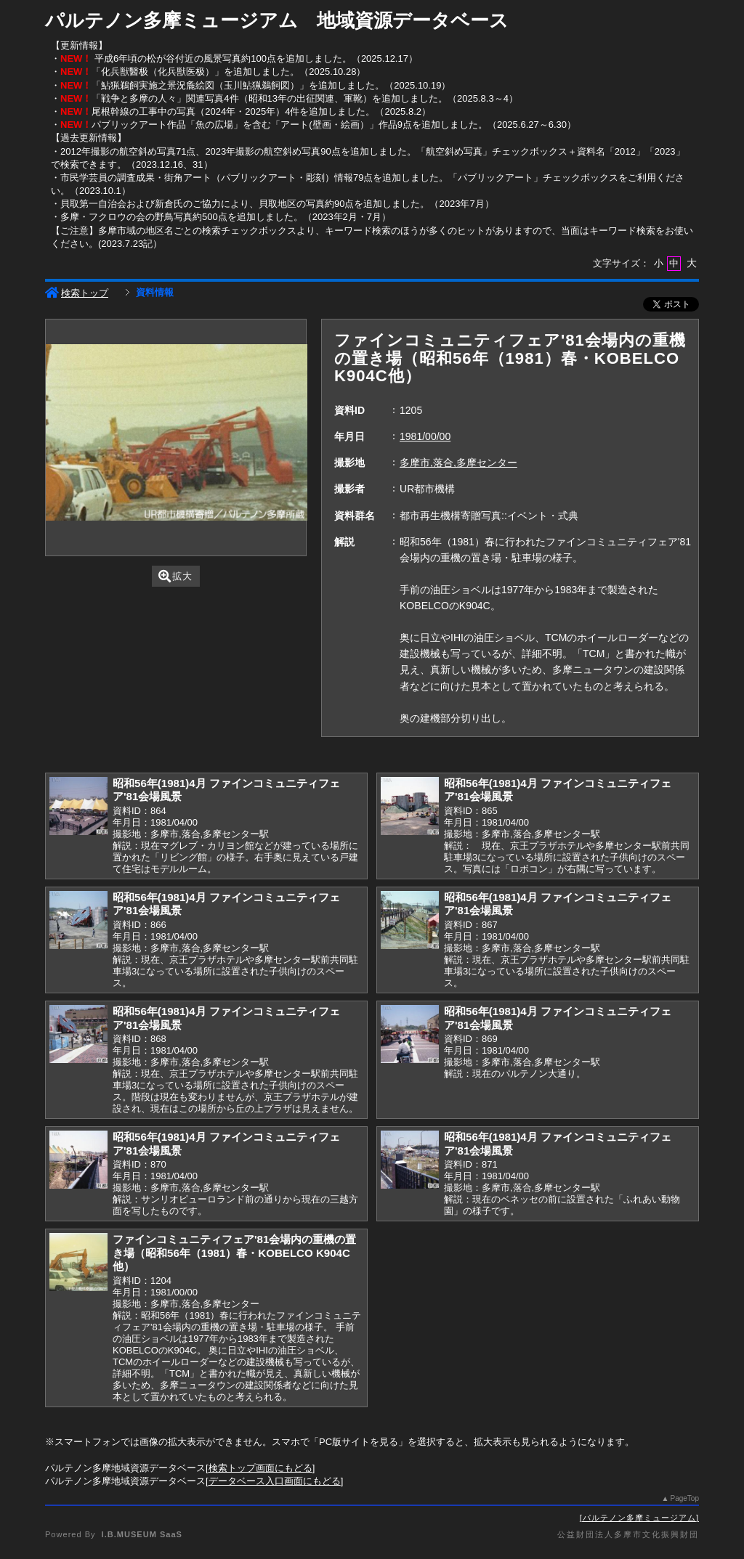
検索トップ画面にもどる (260, 1467)
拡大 (175, 576)
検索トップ (76, 293)
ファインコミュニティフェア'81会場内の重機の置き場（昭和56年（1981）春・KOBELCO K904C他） (234, 1252)
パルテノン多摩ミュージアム (639, 1517)
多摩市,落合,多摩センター (458, 462)
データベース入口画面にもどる (275, 1480)
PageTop (685, 1498)
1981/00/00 (425, 436)
